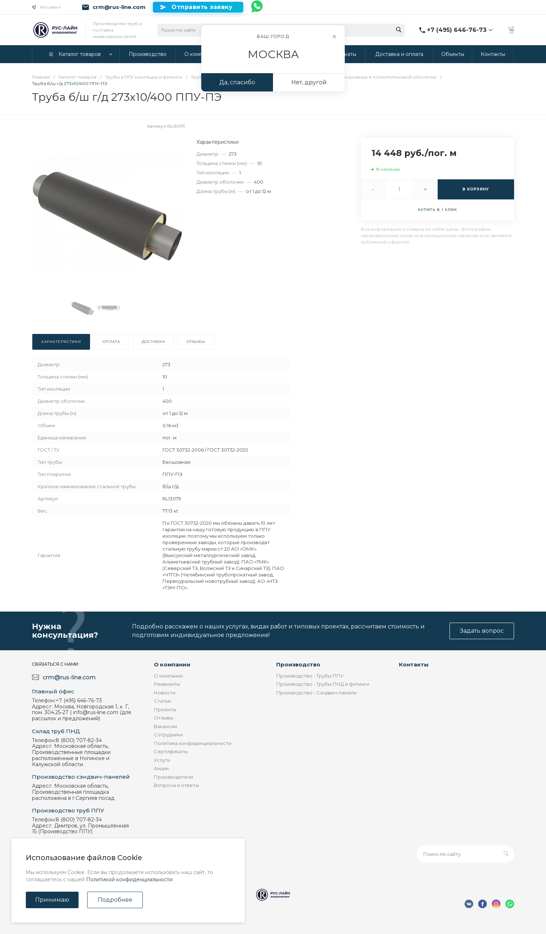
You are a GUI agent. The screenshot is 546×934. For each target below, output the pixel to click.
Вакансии (165, 726)
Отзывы (163, 718)
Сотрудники (168, 734)
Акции (161, 768)
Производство (298, 664)
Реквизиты (167, 684)
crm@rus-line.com (119, 7)
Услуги (162, 760)
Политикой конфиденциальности (129, 879)
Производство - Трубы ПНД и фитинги (322, 684)
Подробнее (115, 899)
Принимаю (52, 899)
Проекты (165, 709)
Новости (164, 692)
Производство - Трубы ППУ (310, 676)
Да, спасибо (237, 82)
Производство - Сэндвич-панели (316, 692)
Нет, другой (309, 82)
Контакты (414, 664)
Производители (173, 777)
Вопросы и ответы (176, 785)
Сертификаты (171, 751)
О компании (172, 664)
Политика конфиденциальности (192, 743)
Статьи (162, 701)
